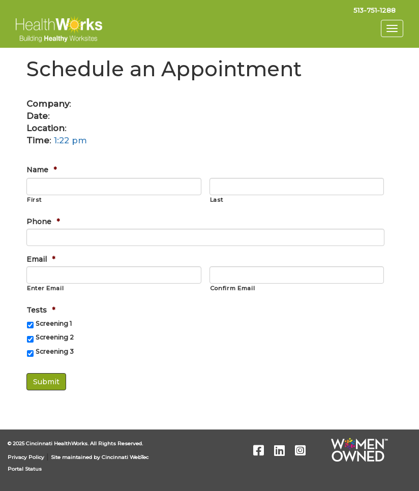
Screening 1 (54, 323)
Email (40, 259)
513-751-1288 (374, 10)
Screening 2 (55, 337)
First (34, 199)
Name (41, 169)
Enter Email (45, 288)
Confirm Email (232, 288)
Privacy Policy (26, 457)
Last (216, 199)
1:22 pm (70, 140)
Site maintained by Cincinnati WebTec (99, 457)
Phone (42, 221)
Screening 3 (55, 351)
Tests (40, 310)
